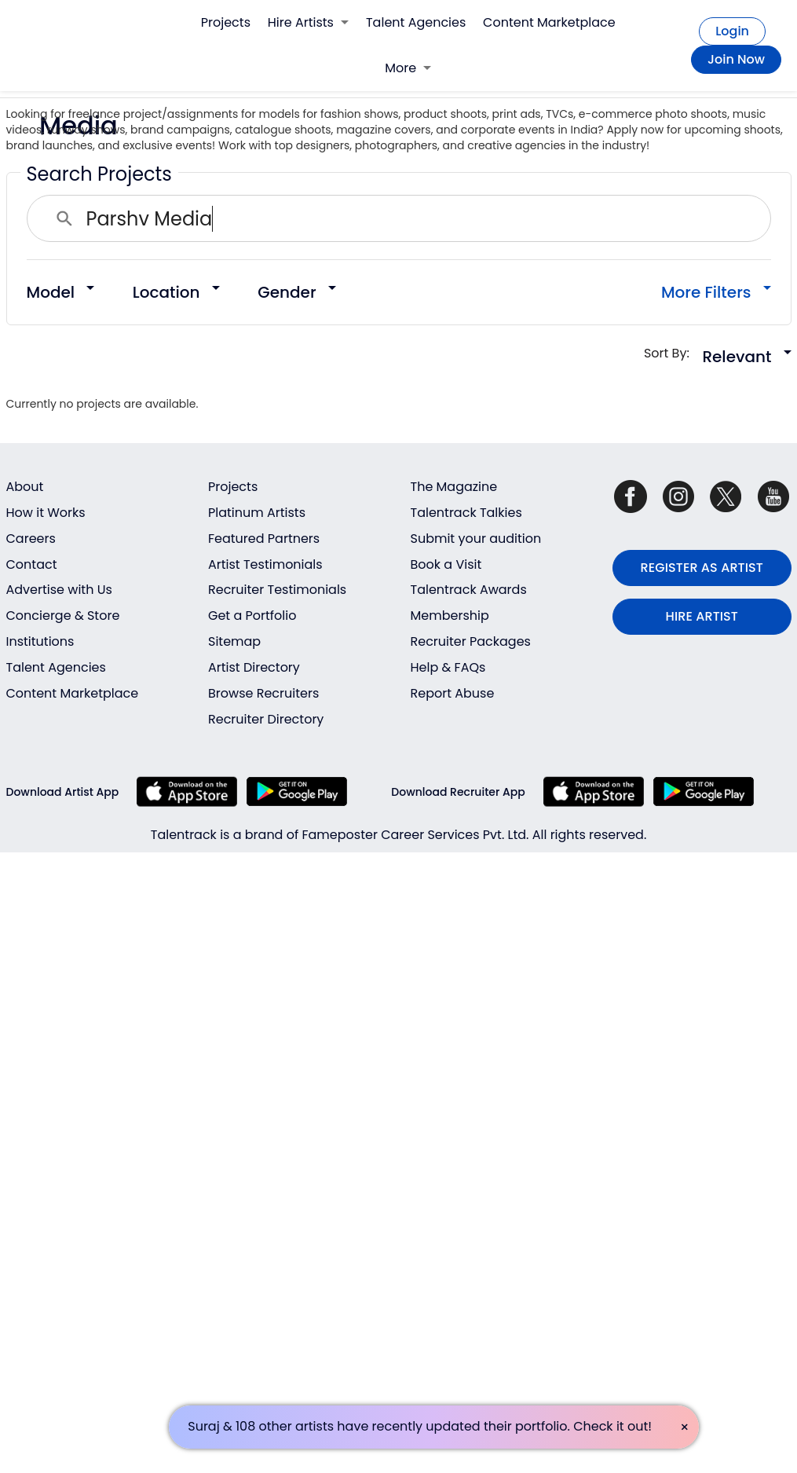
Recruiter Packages (471, 641)
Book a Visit (446, 564)
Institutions (40, 641)
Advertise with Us (59, 590)
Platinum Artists (256, 513)
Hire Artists (308, 22)
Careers (31, 538)
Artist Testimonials (265, 564)
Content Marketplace (549, 22)
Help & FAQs (448, 667)
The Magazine (454, 487)
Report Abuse (453, 693)
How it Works (46, 513)
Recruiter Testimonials (277, 590)
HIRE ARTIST (702, 616)
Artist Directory (254, 667)
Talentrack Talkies (466, 513)
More (408, 68)
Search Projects (99, 174)
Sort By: (672, 353)
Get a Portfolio (252, 615)
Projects (225, 22)
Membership (450, 615)
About (25, 487)
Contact (31, 564)
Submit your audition (476, 538)
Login (732, 31)
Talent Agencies (416, 22)
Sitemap (234, 641)
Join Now (736, 59)
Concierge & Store (63, 615)
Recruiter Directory (266, 719)
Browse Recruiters (263, 693)
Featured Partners (264, 538)
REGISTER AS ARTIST (702, 568)
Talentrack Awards (469, 590)
